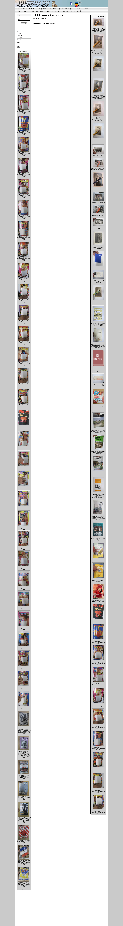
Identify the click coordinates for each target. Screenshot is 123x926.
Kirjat (18, 9)
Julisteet (56, 9)
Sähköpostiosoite (22, 17)
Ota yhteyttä (20, 39)
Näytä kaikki (24, 889)
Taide (71, 11)
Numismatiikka (33, 11)
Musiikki (38, 9)
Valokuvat (74, 9)
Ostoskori (19, 35)
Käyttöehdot (20, 33)
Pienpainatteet (47, 9)
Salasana (20, 19)
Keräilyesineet (65, 9)
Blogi (18, 31)
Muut (83, 11)
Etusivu (19, 29)
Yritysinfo (19, 37)
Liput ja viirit (83, 9)
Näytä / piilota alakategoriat (39, 18)
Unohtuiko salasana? (22, 26)
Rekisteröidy (20, 25)
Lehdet (31, 9)
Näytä (24, 71)
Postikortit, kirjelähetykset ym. (49, 11)
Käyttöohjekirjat (21, 11)
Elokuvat (77, 11)
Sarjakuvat (24, 9)
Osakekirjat (64, 11)
